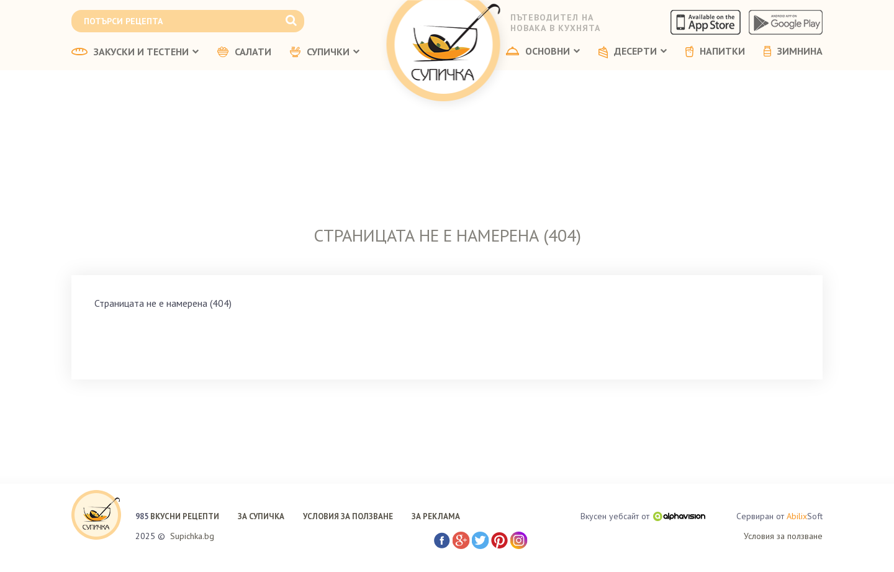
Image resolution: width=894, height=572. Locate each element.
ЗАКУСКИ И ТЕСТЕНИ (135, 52)
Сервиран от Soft (779, 516)
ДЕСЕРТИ (632, 52)
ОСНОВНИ (543, 51)
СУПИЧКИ (324, 52)
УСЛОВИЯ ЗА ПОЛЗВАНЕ (348, 516)
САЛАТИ (244, 52)
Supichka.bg (192, 536)
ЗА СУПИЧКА (261, 516)
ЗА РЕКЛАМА (436, 516)
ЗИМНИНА (793, 51)
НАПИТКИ (715, 51)
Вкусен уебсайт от (642, 516)
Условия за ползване (783, 536)
